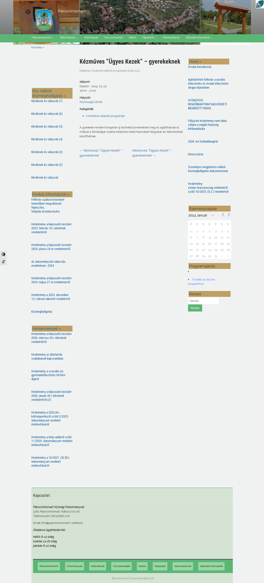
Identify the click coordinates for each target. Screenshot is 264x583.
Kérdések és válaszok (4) (47, 139)
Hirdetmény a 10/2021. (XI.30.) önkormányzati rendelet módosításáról (50, 461)
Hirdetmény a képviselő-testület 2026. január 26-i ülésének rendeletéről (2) (51, 395)
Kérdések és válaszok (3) (47, 152)
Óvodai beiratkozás (200, 67)
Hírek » (195, 61)
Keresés (195, 308)
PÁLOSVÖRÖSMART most (52, 71)
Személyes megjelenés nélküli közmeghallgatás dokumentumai (208, 169)
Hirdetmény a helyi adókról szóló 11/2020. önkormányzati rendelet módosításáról (52, 441)
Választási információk (198, 37)
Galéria (132, 37)
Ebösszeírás (195, 154)
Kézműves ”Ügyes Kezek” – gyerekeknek (101, 153)
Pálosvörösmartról (41, 37)
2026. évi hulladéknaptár (203, 141)
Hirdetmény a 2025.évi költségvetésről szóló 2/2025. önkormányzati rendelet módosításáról (50, 418)
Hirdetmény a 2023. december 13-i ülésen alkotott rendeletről (50, 297)
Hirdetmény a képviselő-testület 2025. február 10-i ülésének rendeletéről (51, 228)
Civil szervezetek (113, 37)
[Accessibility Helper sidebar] (260, 4)
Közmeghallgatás (41, 311)
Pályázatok (148, 37)
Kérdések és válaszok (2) (47, 165)
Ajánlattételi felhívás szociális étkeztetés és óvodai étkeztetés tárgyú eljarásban (208, 83)
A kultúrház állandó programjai (108, 70)
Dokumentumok (171, 37)
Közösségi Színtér (91, 102)
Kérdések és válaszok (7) (47, 101)
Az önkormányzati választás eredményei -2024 (48, 263)
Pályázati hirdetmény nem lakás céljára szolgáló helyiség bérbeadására (207, 124)
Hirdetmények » (46, 328)
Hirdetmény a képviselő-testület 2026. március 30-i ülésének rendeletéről (51, 338)
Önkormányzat (67, 37)
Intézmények (91, 37)
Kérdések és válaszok (44, 177)
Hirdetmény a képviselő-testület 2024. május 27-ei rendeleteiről (51, 280)
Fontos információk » (50, 194)
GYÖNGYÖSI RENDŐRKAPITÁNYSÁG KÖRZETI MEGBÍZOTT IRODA (207, 104)
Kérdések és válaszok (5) (47, 126)
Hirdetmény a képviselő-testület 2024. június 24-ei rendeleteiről (51, 247)
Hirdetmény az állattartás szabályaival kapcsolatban (47, 356)
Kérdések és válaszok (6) (47, 113)
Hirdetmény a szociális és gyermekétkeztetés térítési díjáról (48, 375)
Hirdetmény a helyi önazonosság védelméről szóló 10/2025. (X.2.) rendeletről (208, 187)
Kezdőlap (36, 47)
